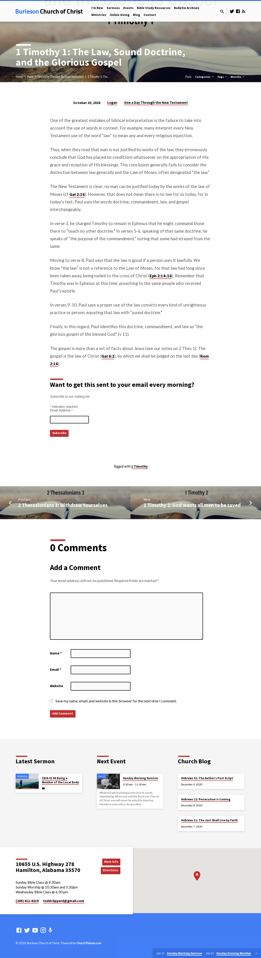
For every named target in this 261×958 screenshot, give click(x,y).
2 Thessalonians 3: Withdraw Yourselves (62, 505)
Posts (30, 76)
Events (128, 8)
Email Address (61, 410)
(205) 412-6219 (27, 901)
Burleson (49, 11)
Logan (112, 102)
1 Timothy (139, 466)
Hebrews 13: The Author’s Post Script (207, 778)
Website (56, 686)
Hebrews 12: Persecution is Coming (205, 799)
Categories (204, 76)
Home (19, 76)
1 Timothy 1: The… (99, 76)
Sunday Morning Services (140, 778)
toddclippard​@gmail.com (63, 901)
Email (55, 669)
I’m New (97, 8)
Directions (109, 870)
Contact (150, 15)
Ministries (98, 15)
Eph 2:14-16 (161, 275)
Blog (136, 15)
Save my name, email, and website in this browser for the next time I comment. (116, 701)
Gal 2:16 (77, 194)
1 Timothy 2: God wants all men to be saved (192, 505)
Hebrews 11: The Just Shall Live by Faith (209, 820)
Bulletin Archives (186, 8)
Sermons (113, 8)
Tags (222, 76)
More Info (109, 861)
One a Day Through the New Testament (61, 76)
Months (238, 76)
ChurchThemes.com (89, 943)
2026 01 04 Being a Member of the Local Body (60, 780)
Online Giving (120, 15)
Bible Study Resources (154, 8)
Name (56, 653)
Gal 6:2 (108, 356)
